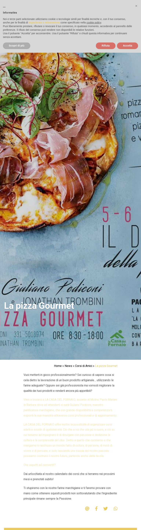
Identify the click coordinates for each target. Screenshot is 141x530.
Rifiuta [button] (106, 45)
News (68, 366)
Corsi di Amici (83, 366)
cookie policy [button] (93, 22)
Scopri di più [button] (16, 45)
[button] (136, 6)
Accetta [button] (127, 45)
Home (58, 366)
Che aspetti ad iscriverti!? (40, 465)
